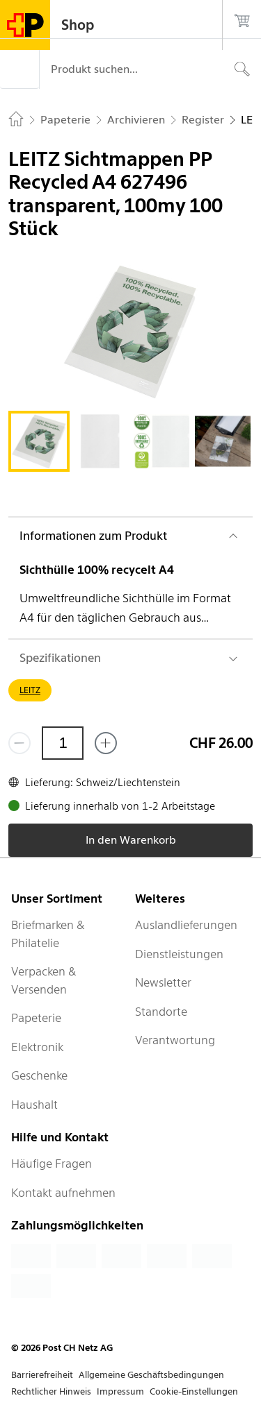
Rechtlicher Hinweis (51, 1391)
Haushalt (34, 1104)
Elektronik (37, 1047)
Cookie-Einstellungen (194, 1391)
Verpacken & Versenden (44, 980)
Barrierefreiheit (42, 1375)
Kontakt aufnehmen (63, 1193)
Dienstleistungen (179, 954)
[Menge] (63, 743)
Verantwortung (175, 1040)
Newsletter (163, 982)
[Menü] (19, 69)
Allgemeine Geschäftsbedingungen (151, 1375)
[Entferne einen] (19, 743)
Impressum (120, 1391)
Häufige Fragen (51, 1163)
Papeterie (36, 1018)
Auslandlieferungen (186, 925)
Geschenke (39, 1075)
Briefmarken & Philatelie (48, 934)
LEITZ (29, 690)
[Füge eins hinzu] (106, 743)
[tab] (39, 441)
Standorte (161, 1012)
